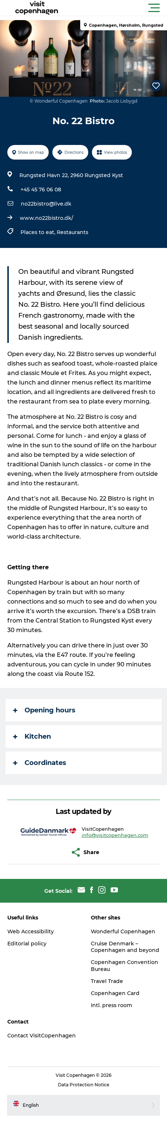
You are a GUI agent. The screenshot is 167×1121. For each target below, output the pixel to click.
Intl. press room (111, 1005)
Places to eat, (39, 232)
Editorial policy (27, 943)
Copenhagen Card (115, 993)
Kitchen (32, 736)
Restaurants (72, 232)
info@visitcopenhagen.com (115, 835)
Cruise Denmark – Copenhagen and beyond (125, 946)
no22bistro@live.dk (46, 203)
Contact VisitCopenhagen (41, 1035)
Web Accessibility (30, 931)
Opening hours (44, 710)
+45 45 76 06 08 (41, 189)
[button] (116, 8)
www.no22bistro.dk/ (46, 218)
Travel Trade (107, 981)
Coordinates (39, 763)
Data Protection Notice (83, 1084)
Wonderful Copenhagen (123, 931)
